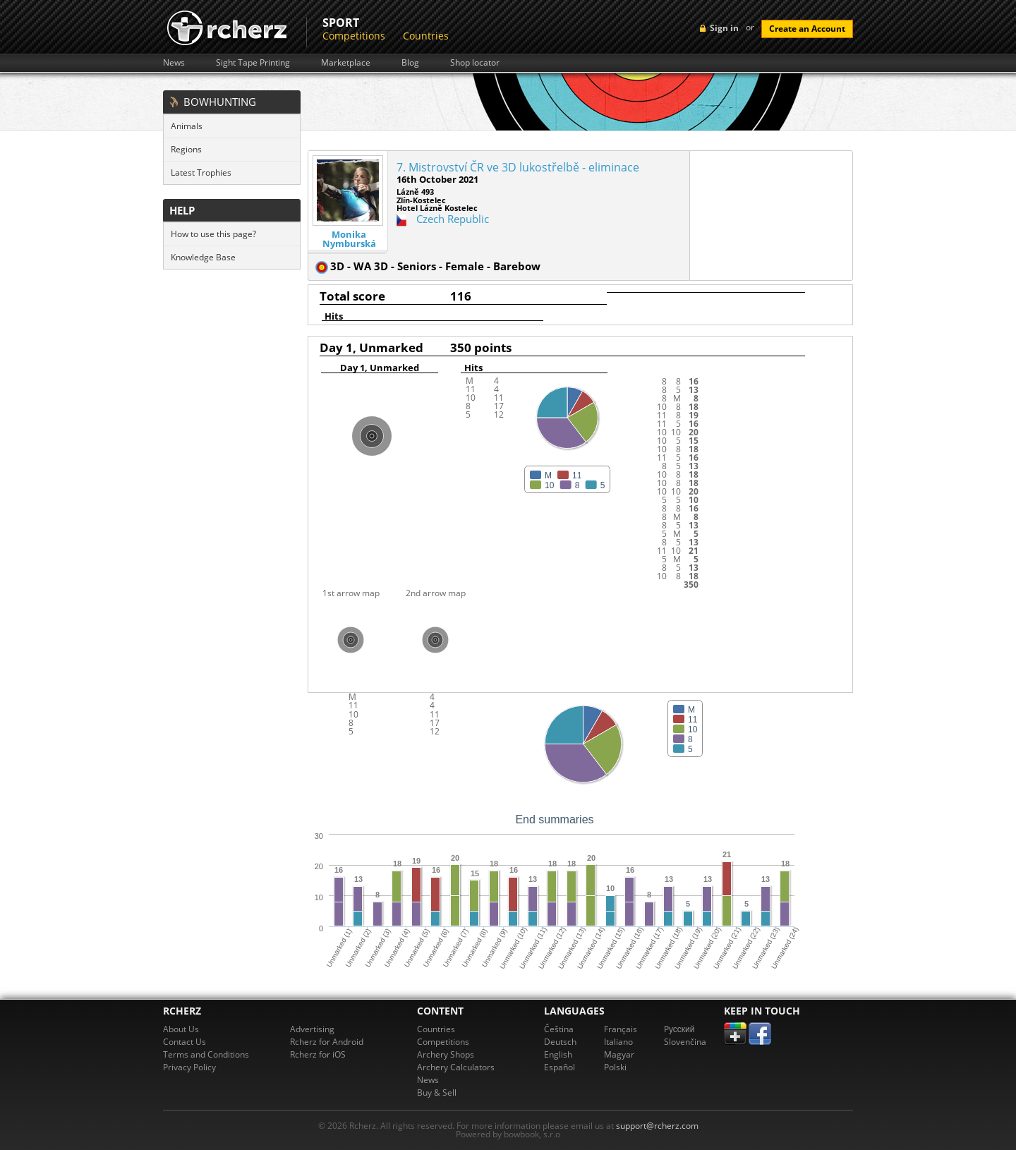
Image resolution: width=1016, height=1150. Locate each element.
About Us (181, 1029)
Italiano (618, 1042)
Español (559, 1067)
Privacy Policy (189, 1067)
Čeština (559, 1029)
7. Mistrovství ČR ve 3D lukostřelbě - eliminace (518, 167)
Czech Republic (452, 219)
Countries (426, 35)
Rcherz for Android (326, 1042)
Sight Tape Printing (253, 63)
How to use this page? (213, 234)
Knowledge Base (203, 257)
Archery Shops (445, 1054)
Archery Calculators (456, 1067)
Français (620, 1029)
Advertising (312, 1029)
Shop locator (475, 63)
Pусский (679, 1029)
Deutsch (560, 1042)
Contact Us (184, 1042)
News (174, 63)
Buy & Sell (436, 1092)
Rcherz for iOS (318, 1054)
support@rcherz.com (657, 1126)
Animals (186, 126)
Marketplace (345, 63)
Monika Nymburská (349, 239)
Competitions (353, 35)
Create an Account (807, 29)
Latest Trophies (201, 172)
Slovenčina (685, 1042)
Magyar (619, 1054)
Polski (615, 1067)
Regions (186, 149)
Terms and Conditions (206, 1054)
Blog (410, 63)
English (558, 1054)
